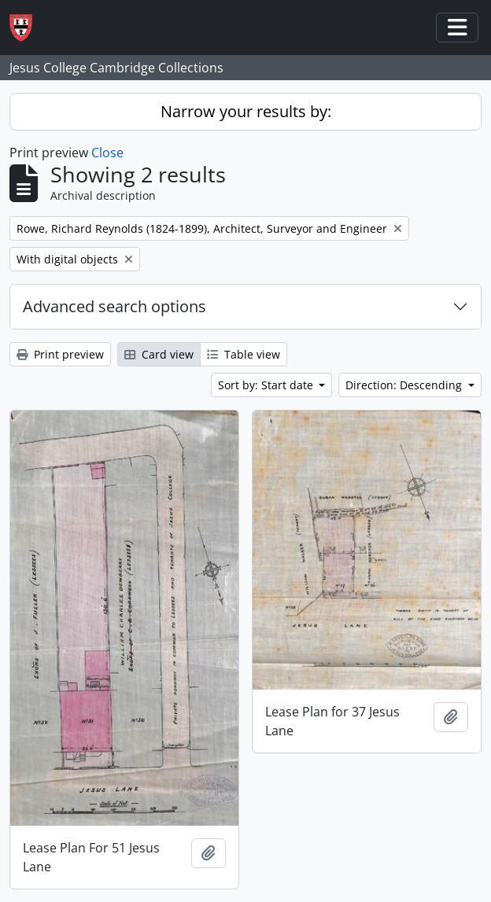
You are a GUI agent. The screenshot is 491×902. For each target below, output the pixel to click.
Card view (159, 354)
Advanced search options (114, 306)
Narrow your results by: (246, 111)
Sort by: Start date (267, 384)
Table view (243, 354)
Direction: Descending (405, 384)
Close (107, 152)
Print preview (60, 354)
